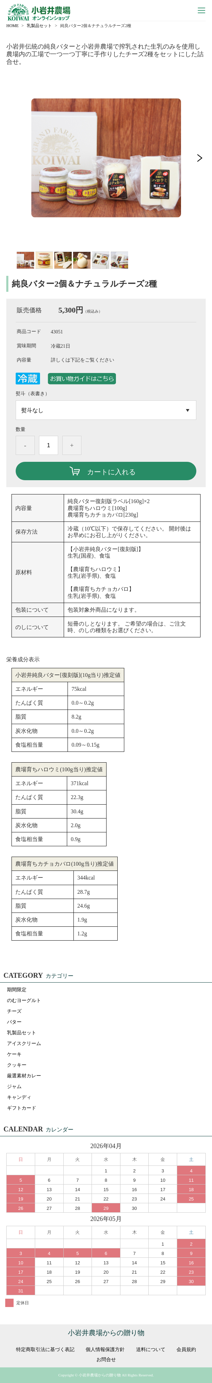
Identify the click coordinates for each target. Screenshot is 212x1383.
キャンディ (19, 1097)
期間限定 (16, 989)
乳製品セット (39, 25)
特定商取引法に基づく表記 (45, 1349)
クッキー (16, 1065)
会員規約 (186, 1349)
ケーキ (14, 1054)
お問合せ (106, 1359)
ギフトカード (21, 1108)
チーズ (14, 1011)
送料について (150, 1349)
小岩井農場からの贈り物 (106, 1333)
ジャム (14, 1086)
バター (14, 1022)
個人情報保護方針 (105, 1349)
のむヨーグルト (24, 1000)
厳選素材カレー (24, 1075)
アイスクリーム (24, 1043)
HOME (12, 25)
